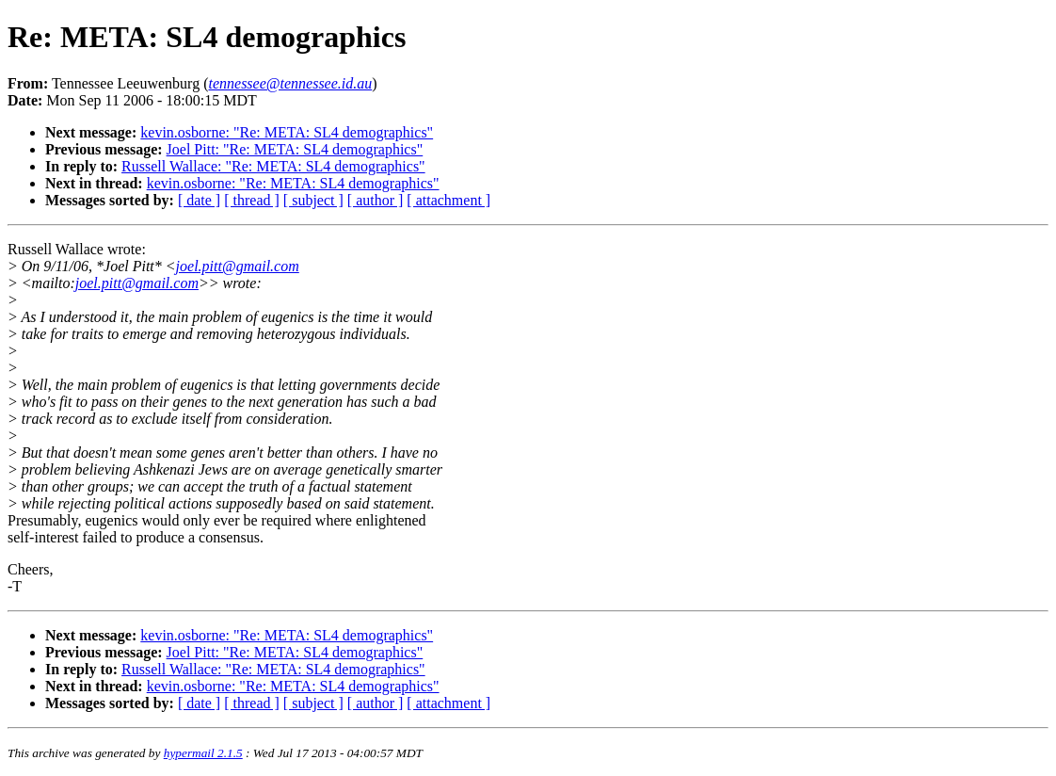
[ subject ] (313, 200)
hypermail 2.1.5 (203, 753)
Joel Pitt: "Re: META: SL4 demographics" (295, 149)
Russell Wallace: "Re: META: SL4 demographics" (273, 166)
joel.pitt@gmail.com (237, 266)
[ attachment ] (448, 200)
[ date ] (199, 200)
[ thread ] (252, 200)
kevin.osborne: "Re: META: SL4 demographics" (286, 132)
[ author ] (375, 200)
